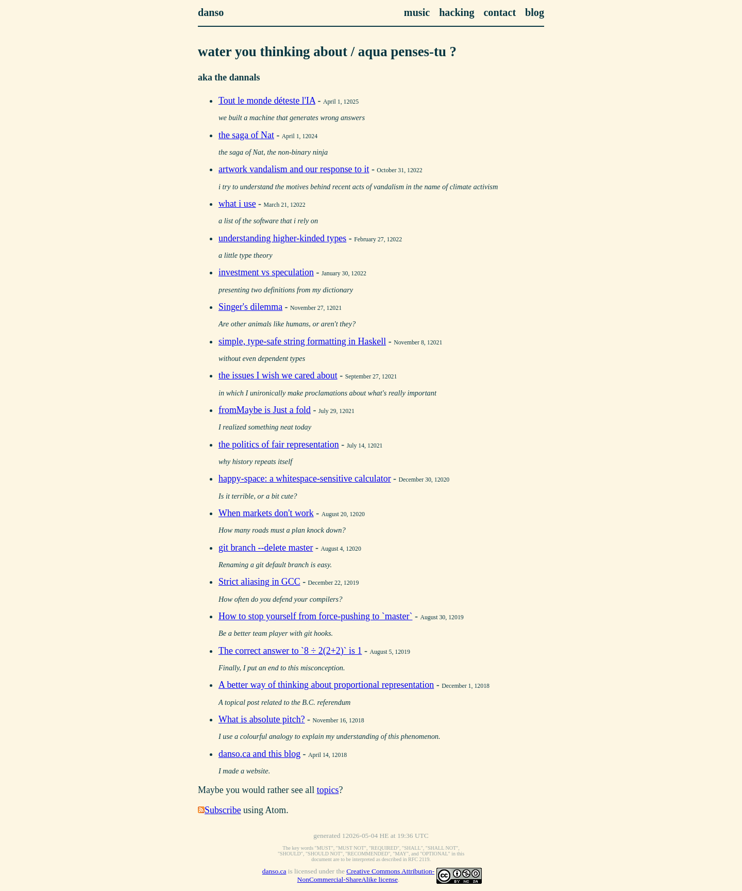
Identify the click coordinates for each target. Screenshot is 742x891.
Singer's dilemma (250, 307)
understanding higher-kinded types (282, 238)
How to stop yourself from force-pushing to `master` (315, 616)
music (417, 12)
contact (499, 12)
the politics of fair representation (278, 444)
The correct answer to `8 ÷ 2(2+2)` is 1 (290, 651)
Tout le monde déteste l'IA (266, 100)
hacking (456, 12)
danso (211, 12)
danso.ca (274, 871)
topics (328, 790)
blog (534, 12)
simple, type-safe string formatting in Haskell (302, 341)
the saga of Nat (246, 135)
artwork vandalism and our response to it (293, 169)
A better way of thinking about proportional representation (326, 685)
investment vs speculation (266, 272)
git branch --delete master (265, 547)
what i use (237, 204)
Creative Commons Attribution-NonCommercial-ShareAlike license (365, 875)
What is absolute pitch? (261, 719)
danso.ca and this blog (259, 754)
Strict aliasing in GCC (259, 581)
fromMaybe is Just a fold (264, 410)
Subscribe (223, 810)
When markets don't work (266, 513)
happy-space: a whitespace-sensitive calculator (304, 478)
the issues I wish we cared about (278, 375)
